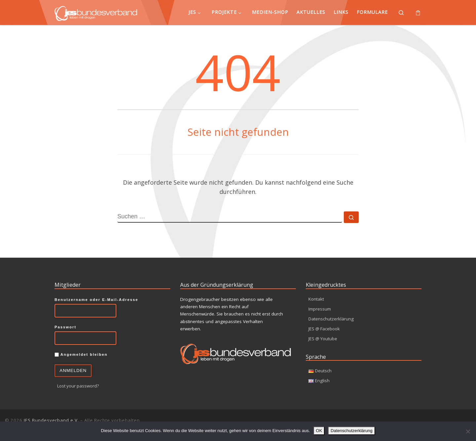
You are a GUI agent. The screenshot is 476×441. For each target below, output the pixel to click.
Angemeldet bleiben (81, 354)
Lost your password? (79, 386)
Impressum (320, 309)
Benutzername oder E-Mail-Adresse (96, 299)
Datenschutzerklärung (331, 319)
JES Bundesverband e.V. (51, 420)
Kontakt (316, 299)
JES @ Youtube (323, 339)
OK (319, 430)
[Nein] (467, 431)
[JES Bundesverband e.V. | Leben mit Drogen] (96, 12)
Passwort (65, 327)
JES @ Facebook (325, 329)
